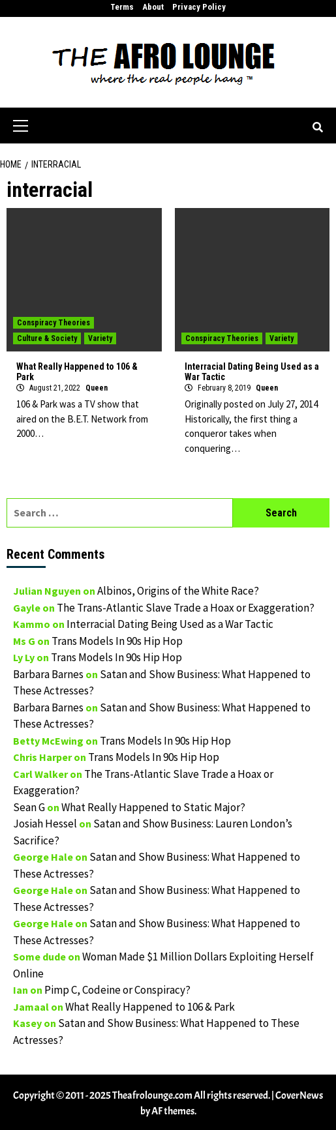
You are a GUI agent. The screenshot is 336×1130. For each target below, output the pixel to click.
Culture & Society (47, 338)
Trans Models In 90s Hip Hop (117, 641)
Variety (100, 338)
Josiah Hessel (45, 823)
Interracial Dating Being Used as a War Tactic (170, 624)
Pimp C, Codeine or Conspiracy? (117, 990)
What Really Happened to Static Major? (153, 807)
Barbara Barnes (48, 674)
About (153, 7)
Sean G (29, 807)
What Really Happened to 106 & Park (150, 1007)
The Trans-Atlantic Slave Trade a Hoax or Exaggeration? (185, 608)
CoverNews (299, 1095)
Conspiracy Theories (53, 322)
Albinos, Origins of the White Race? (178, 591)
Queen (96, 388)
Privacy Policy (199, 7)
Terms (122, 7)
